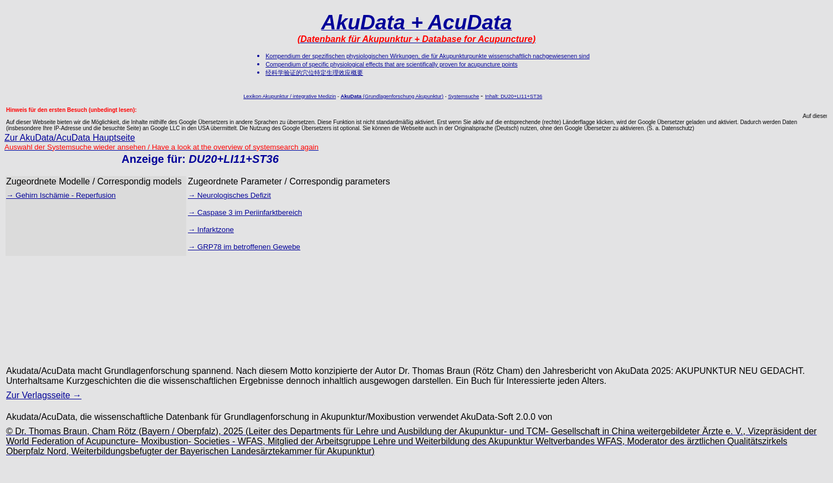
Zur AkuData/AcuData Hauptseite (69, 137)
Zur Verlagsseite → (43, 395)
